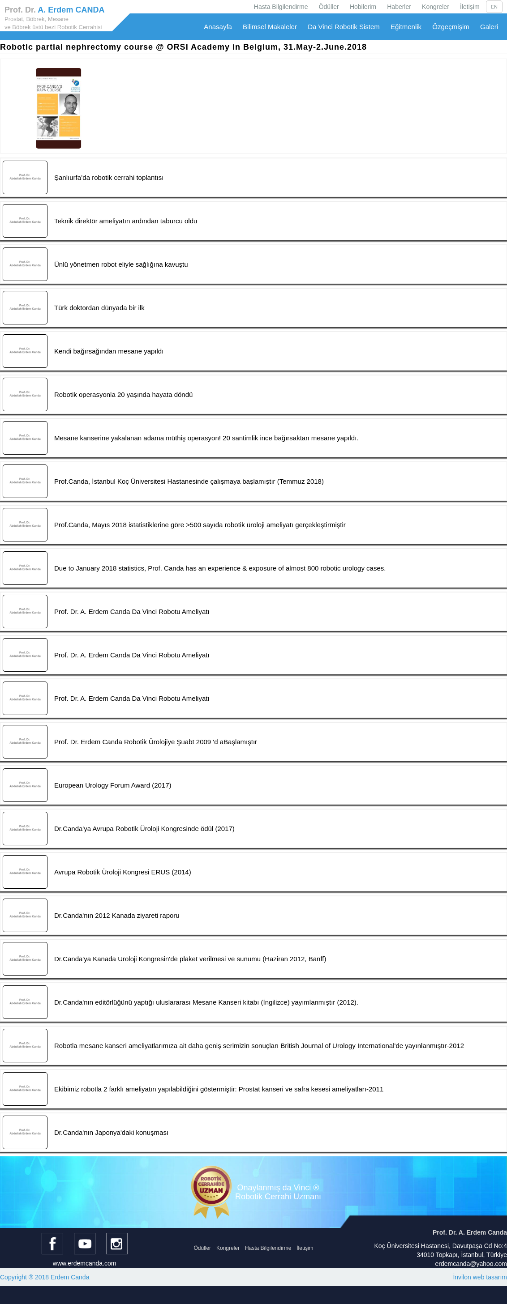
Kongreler (435, 6)
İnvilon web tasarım (480, 1277)
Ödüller (329, 6)
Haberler (399, 6)
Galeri (489, 26)
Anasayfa (218, 26)
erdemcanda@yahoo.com (471, 1263)
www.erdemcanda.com (84, 1263)
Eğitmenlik (406, 26)
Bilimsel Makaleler (270, 26)
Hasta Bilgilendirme (281, 6)
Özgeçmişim (450, 26)
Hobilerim (363, 6)
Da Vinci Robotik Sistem (344, 26)
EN (494, 6)
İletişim (470, 6)
